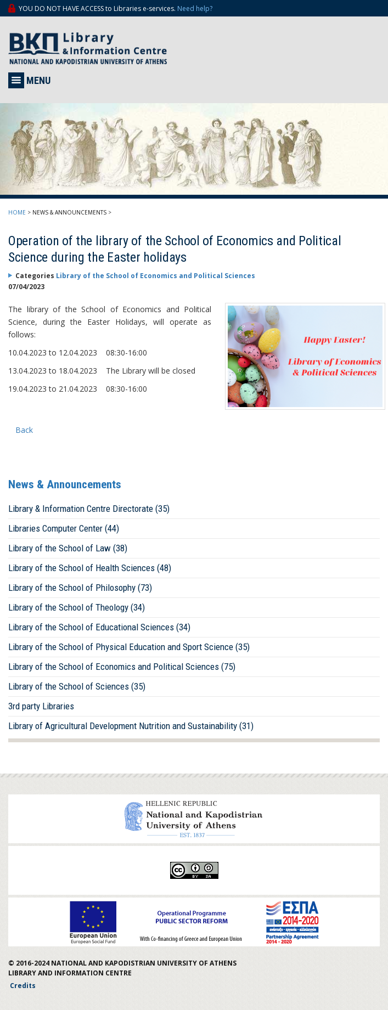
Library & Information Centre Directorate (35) (89, 508)
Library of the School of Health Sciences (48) (89, 567)
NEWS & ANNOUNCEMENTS (69, 212)
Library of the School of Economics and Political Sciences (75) (121, 666)
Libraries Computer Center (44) (63, 528)
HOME (17, 212)
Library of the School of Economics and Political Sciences (155, 275)
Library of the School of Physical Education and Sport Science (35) (129, 646)
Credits (23, 985)
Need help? (194, 8)
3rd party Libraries (41, 706)
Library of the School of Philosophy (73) (80, 587)
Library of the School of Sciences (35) (76, 686)
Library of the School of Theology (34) (76, 607)
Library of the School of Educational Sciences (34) (99, 627)
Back (24, 430)
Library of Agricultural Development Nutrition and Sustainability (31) (131, 725)
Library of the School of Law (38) (67, 548)
